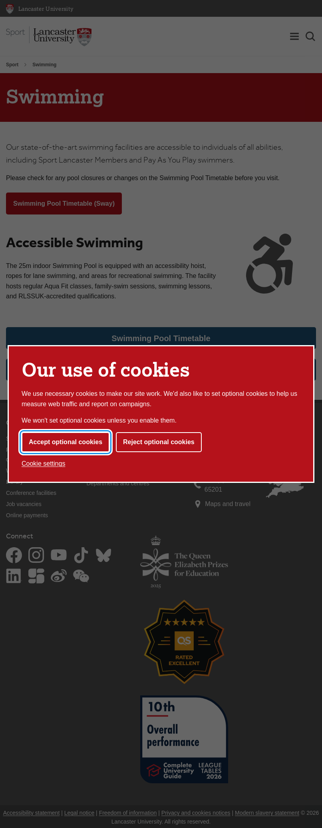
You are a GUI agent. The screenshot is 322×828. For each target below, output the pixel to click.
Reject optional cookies (159, 442)
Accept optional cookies (65, 442)
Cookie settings (43, 463)
